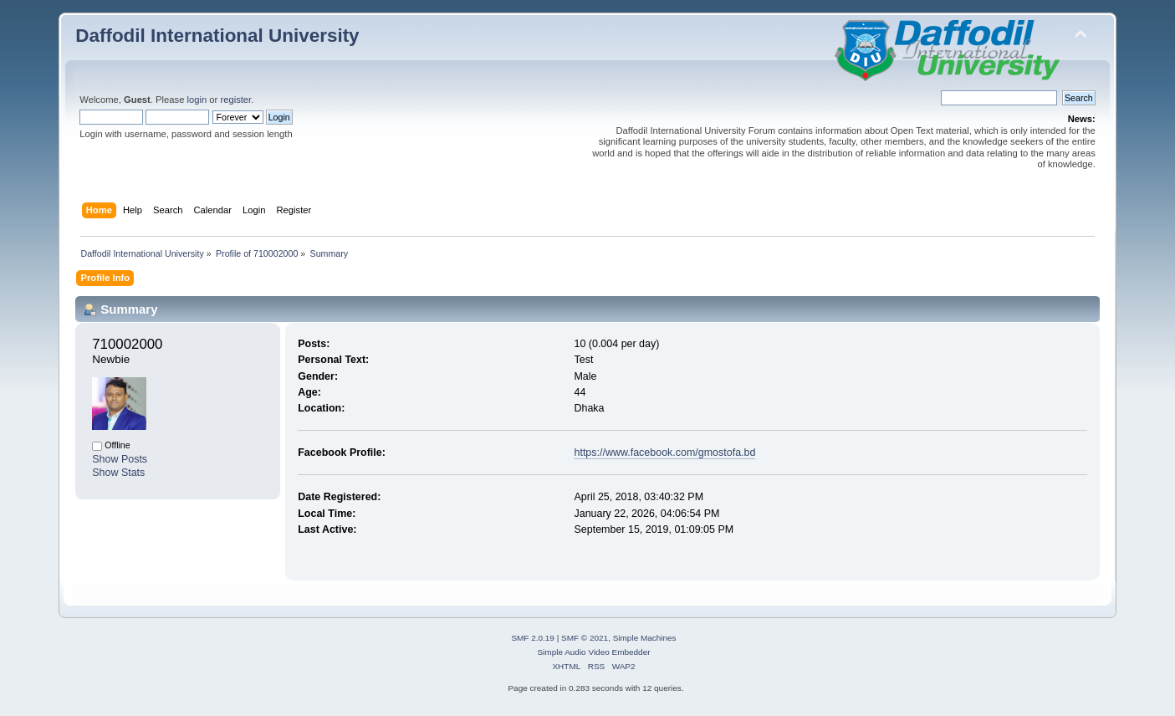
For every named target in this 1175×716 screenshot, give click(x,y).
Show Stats (118, 472)
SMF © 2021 (584, 637)
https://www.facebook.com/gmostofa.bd (664, 452)
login (197, 100)
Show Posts (119, 459)
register (235, 100)
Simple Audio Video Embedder (593, 652)
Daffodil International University (217, 35)
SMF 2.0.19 (532, 637)
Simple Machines (645, 637)
